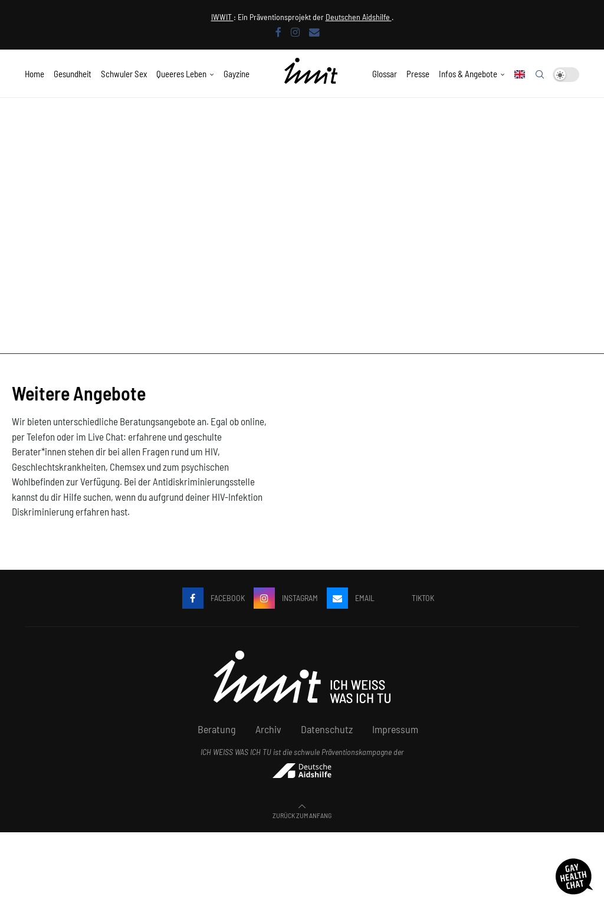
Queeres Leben (181, 73)
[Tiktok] (408, 598)
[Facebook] (278, 31)
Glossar (384, 73)
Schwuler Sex (124, 73)
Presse (417, 73)
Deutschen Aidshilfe (359, 17)
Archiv (268, 729)
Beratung (217, 729)
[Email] (314, 31)
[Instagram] (295, 31)
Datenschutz (327, 729)
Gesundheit (72, 73)
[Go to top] (302, 813)
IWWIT (222, 17)
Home (34, 73)
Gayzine (237, 73)
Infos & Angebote (468, 73)
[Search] (540, 74)
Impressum (395, 729)
